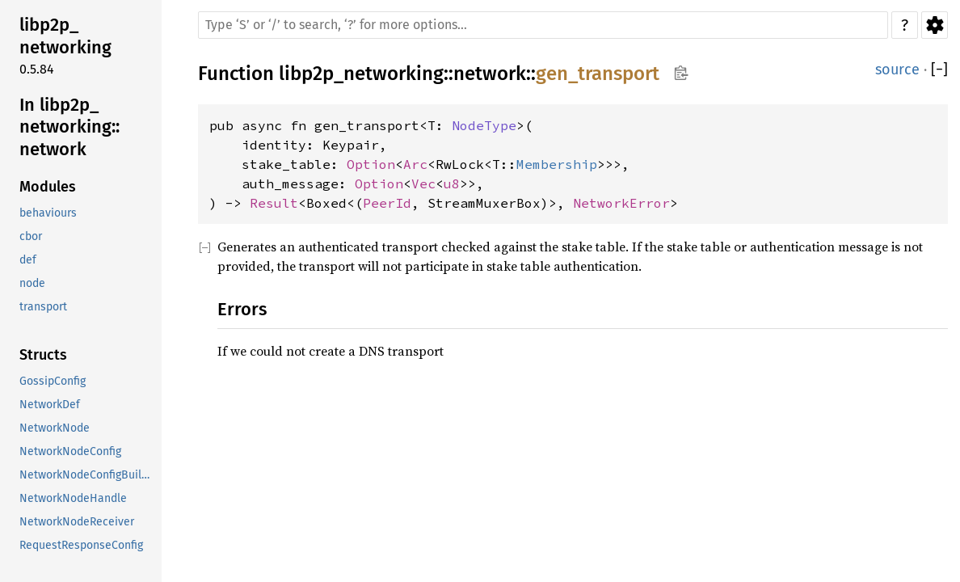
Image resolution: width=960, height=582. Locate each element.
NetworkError (621, 203)
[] (939, 69)
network (489, 73)
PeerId (387, 203)
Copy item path (680, 72)
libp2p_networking (361, 73)
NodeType (484, 125)
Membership (556, 164)
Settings (934, 25)
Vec (423, 183)
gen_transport (597, 73)
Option (371, 164)
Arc (415, 164)
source (897, 69)
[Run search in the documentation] (543, 25)
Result (274, 203)
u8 (452, 183)
